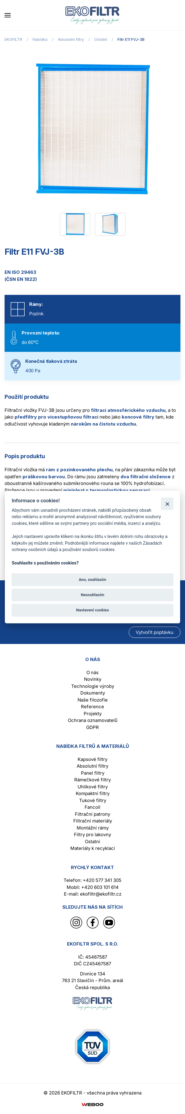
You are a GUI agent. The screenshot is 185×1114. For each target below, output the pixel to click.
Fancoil (92, 807)
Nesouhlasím (92, 594)
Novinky (92, 679)
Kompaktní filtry (93, 793)
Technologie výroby (92, 686)
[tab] (75, 224)
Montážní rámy (93, 828)
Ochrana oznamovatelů (92, 720)
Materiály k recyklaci (92, 848)
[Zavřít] (167, 503)
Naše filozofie (93, 700)
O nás (92, 672)
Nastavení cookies (92, 610)
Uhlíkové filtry (93, 787)
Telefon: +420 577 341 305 (92, 880)
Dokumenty (92, 693)
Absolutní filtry (92, 766)
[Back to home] (92, 15)
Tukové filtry (92, 800)
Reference (92, 706)
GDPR (92, 727)
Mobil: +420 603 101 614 (93, 887)
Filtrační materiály (92, 821)
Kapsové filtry (92, 759)
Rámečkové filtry (92, 780)
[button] (8, 15)
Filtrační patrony (92, 814)
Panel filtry (92, 773)
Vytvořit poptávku (154, 632)
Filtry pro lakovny (92, 834)
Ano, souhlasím (92, 579)
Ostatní (92, 841)
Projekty (93, 713)
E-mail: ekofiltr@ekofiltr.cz (92, 894)
